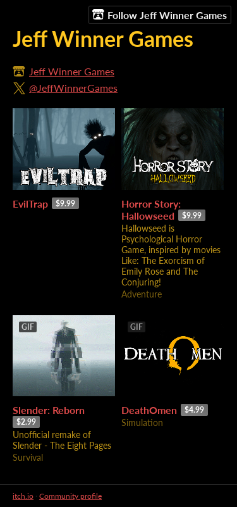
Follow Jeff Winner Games (159, 14)
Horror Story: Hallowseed (151, 209)
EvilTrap (30, 203)
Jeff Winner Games (71, 71)
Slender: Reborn (49, 410)
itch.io (23, 496)
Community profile (70, 496)
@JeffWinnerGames (73, 88)
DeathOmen (149, 410)
